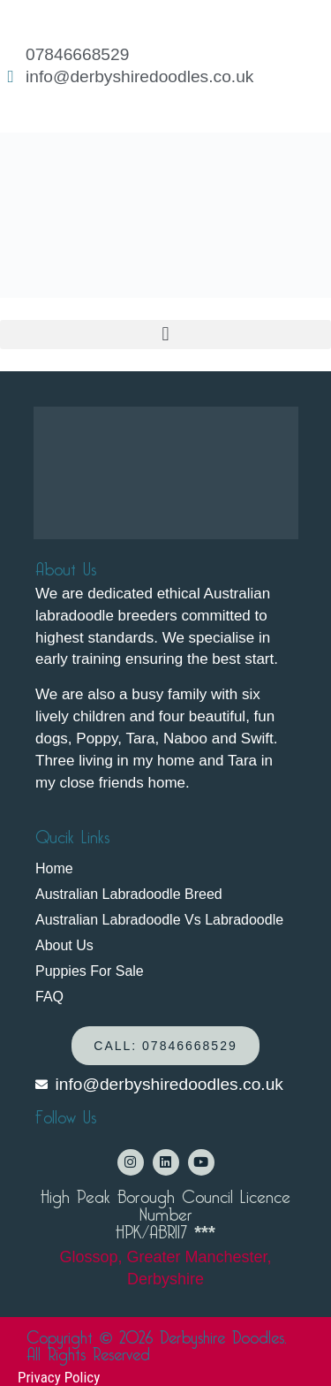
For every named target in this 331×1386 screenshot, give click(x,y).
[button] (165, 334)
